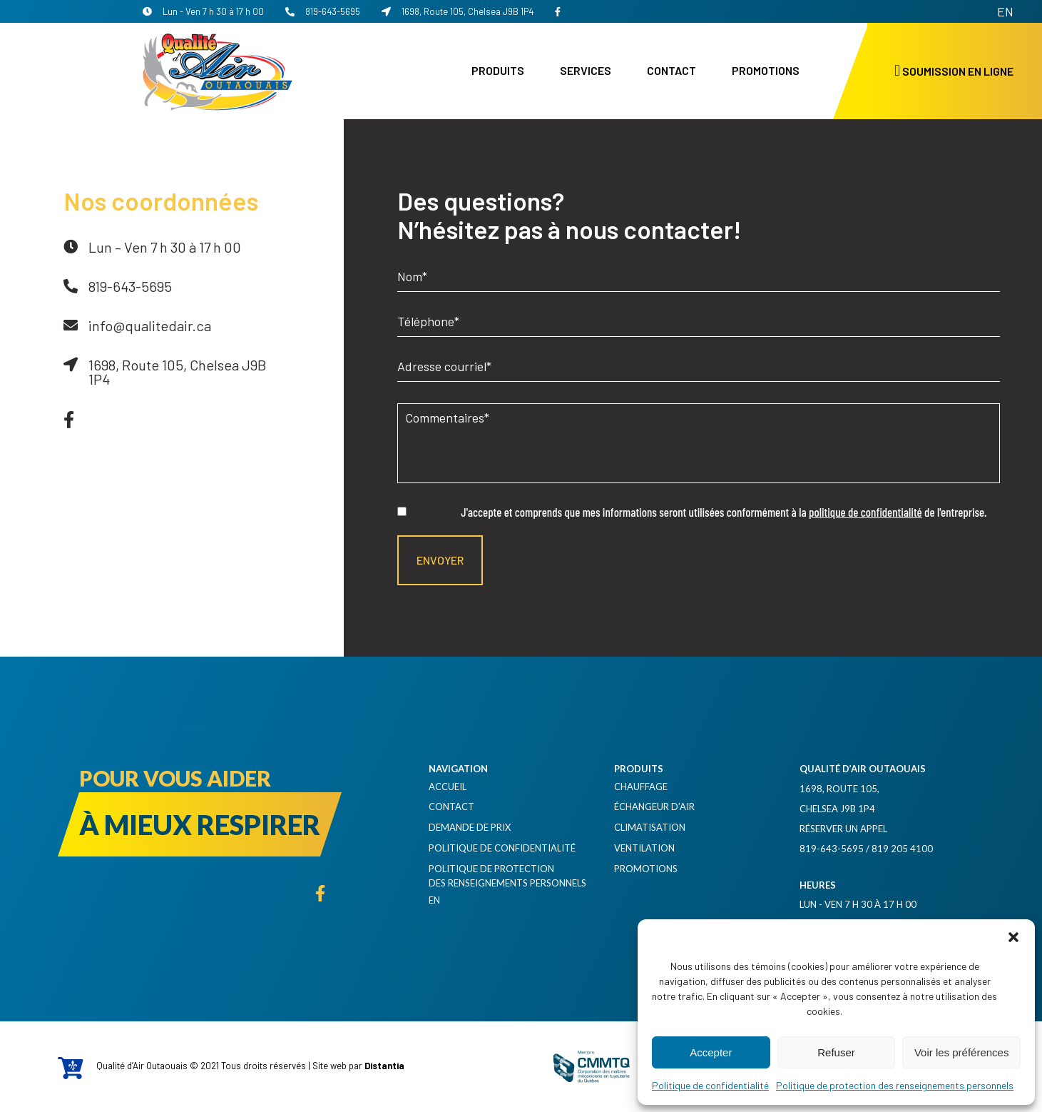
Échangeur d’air (654, 806)
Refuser (836, 1052)
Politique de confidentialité (710, 1085)
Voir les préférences (961, 1052)
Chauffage (641, 786)
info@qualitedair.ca (149, 325)
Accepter (711, 1052)
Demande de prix (470, 827)
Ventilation (644, 848)
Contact (671, 70)
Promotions (766, 70)
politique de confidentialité (865, 512)
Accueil (447, 786)
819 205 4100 (902, 848)
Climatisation (649, 827)
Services (585, 70)
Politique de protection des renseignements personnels (894, 1085)
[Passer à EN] (1005, 11)
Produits (497, 70)
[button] (1013, 937)
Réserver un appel (843, 828)
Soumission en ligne (953, 71)
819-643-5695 (322, 11)
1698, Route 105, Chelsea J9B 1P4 (457, 11)
